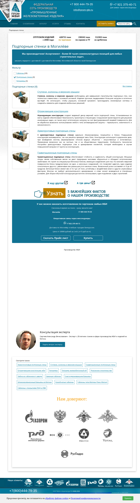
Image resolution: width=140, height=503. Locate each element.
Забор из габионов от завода (30, 376)
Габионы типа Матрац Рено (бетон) (92, 382)
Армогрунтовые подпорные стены (56, 131)
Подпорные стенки (24, 77)
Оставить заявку (106, 24)
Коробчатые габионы (64, 382)
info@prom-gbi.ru (83, 9)
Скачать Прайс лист (55, 238)
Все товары (127, 86)
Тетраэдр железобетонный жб (74, 371)
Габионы (20, 73)
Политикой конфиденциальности (86, 498)
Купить (88, 238)
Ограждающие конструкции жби (31, 371)
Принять (128, 498)
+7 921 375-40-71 (123, 4)
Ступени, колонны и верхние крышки (58, 92)
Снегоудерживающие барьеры (78, 376)
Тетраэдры (21, 81)
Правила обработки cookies (103, 492)
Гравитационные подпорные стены (57, 153)
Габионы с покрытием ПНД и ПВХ (32, 388)
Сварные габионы (53, 376)
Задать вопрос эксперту (52, 345)
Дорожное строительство (101, 371)
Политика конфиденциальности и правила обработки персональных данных (74, 492)
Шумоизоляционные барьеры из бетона (35, 382)
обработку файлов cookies (56, 498)
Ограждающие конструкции (52, 111)
